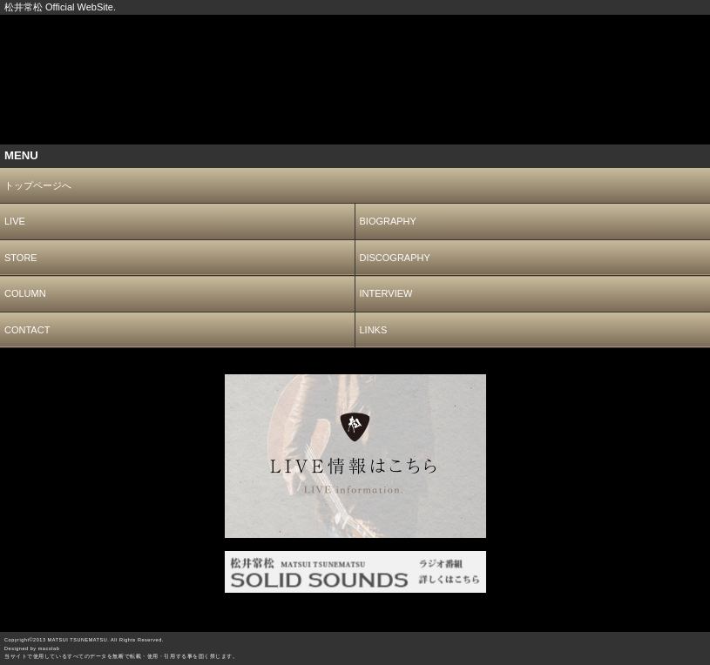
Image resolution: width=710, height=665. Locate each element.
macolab (49, 648)
